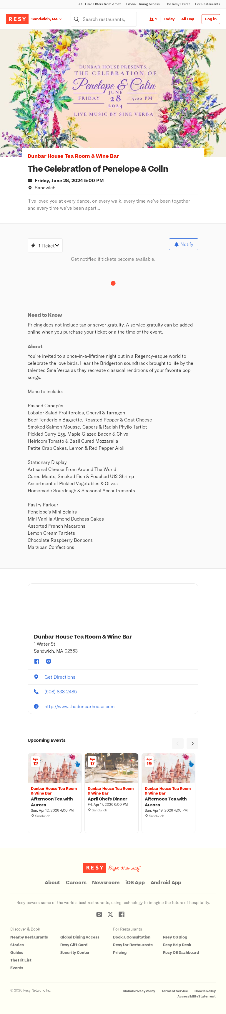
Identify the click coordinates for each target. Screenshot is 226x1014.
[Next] (192, 743)
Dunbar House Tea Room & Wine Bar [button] (73, 156)
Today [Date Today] (169, 19)
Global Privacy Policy (139, 991)
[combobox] (104, 19)
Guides (16, 952)
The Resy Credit (177, 4)
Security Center (75, 952)
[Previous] (178, 743)
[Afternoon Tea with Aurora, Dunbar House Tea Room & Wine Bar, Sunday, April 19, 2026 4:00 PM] (168, 802)
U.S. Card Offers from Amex (99, 4)
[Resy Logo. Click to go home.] (17, 19)
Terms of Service (175, 991)
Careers (76, 882)
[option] (113, 93)
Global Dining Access (143, 4)
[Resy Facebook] (121, 914)
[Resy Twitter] (110, 914)
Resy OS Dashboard (181, 952)
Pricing (120, 952)
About (52, 882)
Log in (211, 19)
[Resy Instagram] (99, 914)
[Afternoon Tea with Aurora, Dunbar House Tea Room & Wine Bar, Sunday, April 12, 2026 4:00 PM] (55, 802)
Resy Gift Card (73, 945)
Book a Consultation (131, 937)
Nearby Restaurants (29, 937)
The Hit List (20, 960)
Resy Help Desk (177, 945)
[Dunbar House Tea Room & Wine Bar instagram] (48, 661)
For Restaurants (207, 4)
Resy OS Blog (175, 937)
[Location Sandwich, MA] (51, 19)
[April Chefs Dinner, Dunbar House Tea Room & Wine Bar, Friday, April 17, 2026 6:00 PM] (111, 799)
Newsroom (105, 882)
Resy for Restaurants (133, 945)
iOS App (134, 882)
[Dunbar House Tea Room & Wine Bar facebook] (37, 661)
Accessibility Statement (196, 996)
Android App (166, 882)
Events (16, 968)
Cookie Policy (205, 991)
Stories (17, 945)
